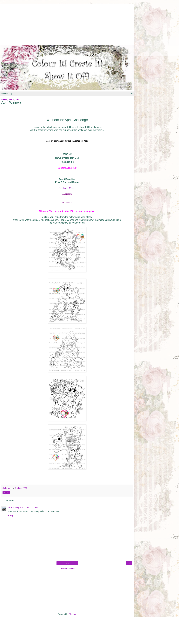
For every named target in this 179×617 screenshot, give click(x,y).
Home (67, 563)
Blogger (72, 614)
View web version (67, 568)
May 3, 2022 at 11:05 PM (26, 507)
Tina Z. (11, 507)
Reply (10, 515)
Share (6, 493)
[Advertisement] (67, 24)
